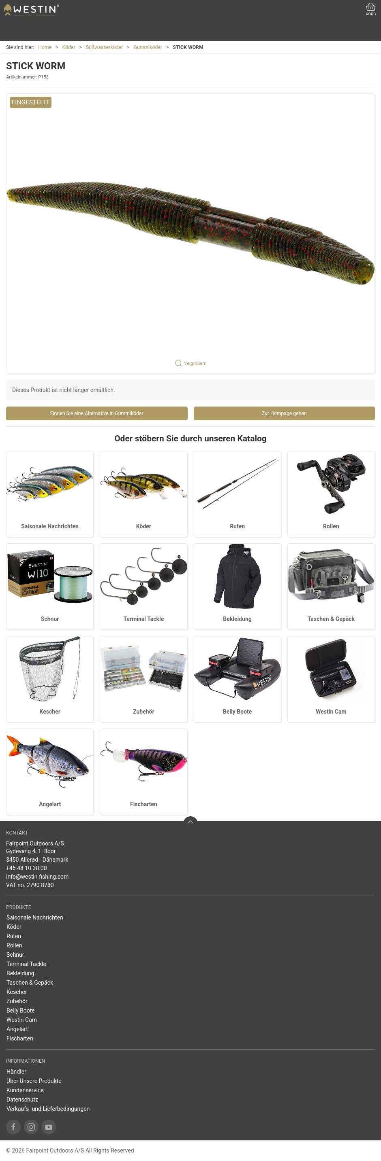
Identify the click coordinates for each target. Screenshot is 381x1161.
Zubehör (143, 711)
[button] (190, 233)
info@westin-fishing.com (37, 876)
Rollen (331, 526)
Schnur (50, 619)
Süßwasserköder (104, 47)
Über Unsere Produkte (34, 1081)
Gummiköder (148, 47)
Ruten (237, 526)
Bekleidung (237, 619)
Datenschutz (22, 1099)
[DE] (31, 10)
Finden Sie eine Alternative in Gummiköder (96, 413)
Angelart (50, 804)
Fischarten (143, 804)
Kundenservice (25, 1090)
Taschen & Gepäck (331, 619)
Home (44, 47)
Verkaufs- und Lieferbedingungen (48, 1109)
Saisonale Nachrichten (50, 526)
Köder (68, 47)
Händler (16, 1071)
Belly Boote (237, 711)
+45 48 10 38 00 (26, 868)
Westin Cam (331, 711)
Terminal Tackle (143, 619)
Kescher (49, 711)
